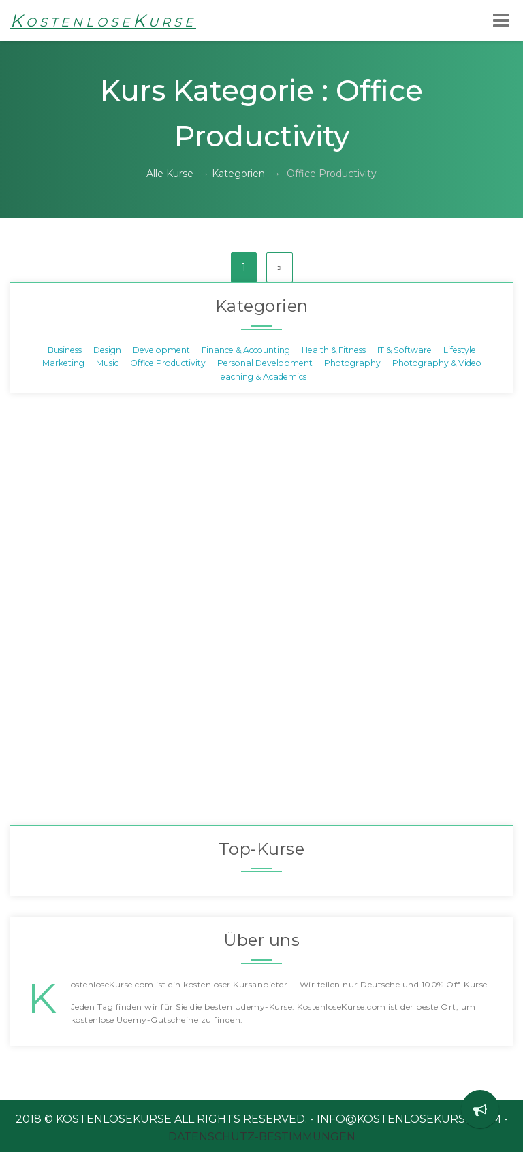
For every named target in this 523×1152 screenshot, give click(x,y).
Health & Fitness (334, 350)
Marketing (63, 363)
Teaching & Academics (261, 376)
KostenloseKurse (103, 20)
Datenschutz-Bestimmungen (261, 1136)
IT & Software (404, 350)
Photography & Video (436, 363)
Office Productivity (168, 363)
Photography (352, 363)
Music (107, 363)
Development (161, 350)
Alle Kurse (169, 173)
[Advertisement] (261, 618)
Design (107, 350)
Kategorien (238, 173)
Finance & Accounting (246, 350)
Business (65, 350)
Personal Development (265, 363)
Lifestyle (459, 350)
